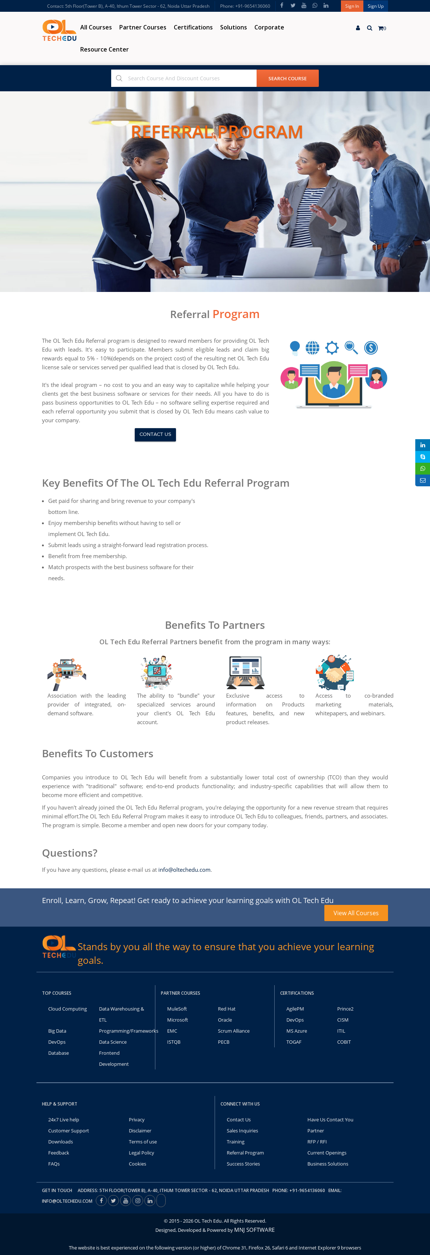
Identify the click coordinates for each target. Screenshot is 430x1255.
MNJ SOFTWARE (254, 1229)
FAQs (54, 1163)
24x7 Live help (63, 1119)
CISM (343, 1019)
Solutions (233, 27)
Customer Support (68, 1130)
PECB (223, 1042)
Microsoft (177, 1019)
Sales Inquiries (242, 1130)
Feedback (58, 1152)
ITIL (341, 1030)
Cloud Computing (67, 1008)
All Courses (96, 27)
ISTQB (173, 1042)
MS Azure (296, 1030)
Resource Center (104, 49)
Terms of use (143, 1141)
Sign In (352, 6)
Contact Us (239, 1119)
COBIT (344, 1042)
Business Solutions (327, 1163)
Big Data (57, 1030)
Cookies (137, 1163)
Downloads (60, 1141)
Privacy (137, 1119)
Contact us (155, 434)
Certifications (193, 27)
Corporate (269, 27)
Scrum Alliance (234, 1030)
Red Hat (227, 1008)
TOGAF (294, 1042)
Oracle (225, 1019)
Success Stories (243, 1163)
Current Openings (326, 1152)
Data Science (113, 1042)
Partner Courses (142, 27)
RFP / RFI (317, 1141)
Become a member (126, 825)
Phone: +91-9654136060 (245, 6)
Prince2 (345, 1008)
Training (235, 1141)
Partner (315, 1130)
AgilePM (295, 1008)
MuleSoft (177, 1008)
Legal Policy (141, 1152)
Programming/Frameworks (128, 1030)
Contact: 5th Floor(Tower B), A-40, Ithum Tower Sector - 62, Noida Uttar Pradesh (128, 6)
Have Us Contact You (330, 1119)
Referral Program (245, 1152)
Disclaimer (140, 1130)
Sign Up (376, 6)
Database (58, 1053)
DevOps (57, 1042)
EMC (172, 1030)
